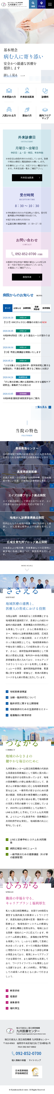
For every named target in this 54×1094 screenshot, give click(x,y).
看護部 (13, 996)
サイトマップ (35, 1060)
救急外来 (27, 276)
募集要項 (15, 1002)
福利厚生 (15, 1008)
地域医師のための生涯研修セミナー (29, 709)
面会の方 (27, 112)
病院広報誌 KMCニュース (23, 848)
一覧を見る (41, 407)
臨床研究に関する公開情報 (24, 703)
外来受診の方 (9, 93)
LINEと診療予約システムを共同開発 (28, 841)
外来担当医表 (27, 93)
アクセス (41, 4)
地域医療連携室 (18, 691)
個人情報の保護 (19, 1060)
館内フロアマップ (45, 114)
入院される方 (9, 112)
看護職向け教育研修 (20, 715)
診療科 (45, 93)
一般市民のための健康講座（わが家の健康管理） (29, 856)
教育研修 (15, 990)
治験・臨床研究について (23, 697)
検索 (33, 4)
